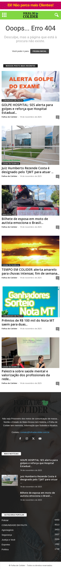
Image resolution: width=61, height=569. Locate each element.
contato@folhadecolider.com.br (34, 432)
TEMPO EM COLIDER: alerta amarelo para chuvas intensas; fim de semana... (30, 271)
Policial (5, 520)
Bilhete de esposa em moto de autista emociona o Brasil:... (25, 221)
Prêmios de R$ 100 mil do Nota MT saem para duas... (28, 322)
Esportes (6, 544)
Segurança (7, 535)
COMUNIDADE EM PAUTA (12, 100)
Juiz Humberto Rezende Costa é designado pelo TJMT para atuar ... (27, 170)
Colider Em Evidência (10, 163)
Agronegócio (8, 530)
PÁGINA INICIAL (40, 51)
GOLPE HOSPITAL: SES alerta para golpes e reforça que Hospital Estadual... (27, 109)
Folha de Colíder (9, 117)
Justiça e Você (8, 540)
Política (5, 549)
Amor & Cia (6, 214)
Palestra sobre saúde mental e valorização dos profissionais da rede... (26, 375)
